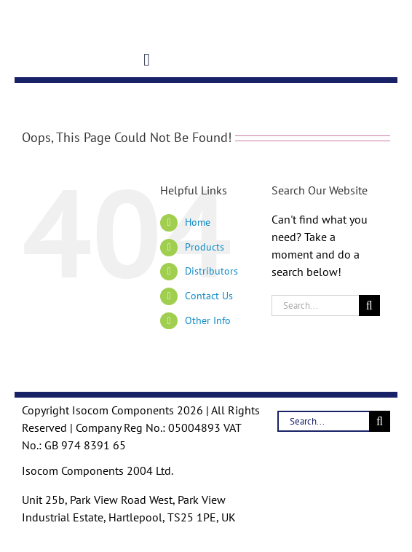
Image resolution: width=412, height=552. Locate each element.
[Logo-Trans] (38, 10)
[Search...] (315, 305)
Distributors (211, 270)
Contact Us (209, 295)
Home (197, 222)
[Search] (369, 305)
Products (204, 246)
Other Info (208, 320)
